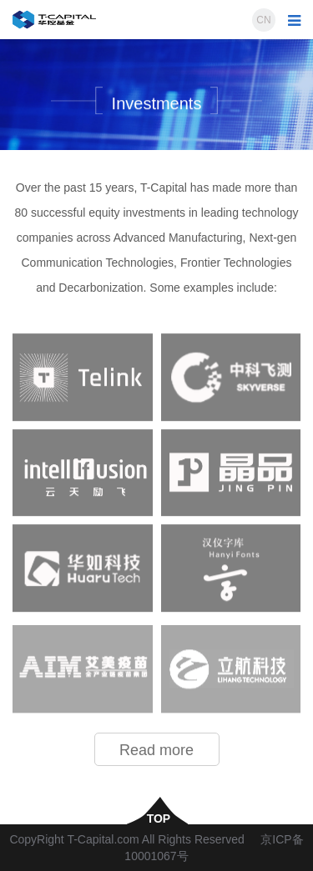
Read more (156, 750)
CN (263, 20)
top (157, 818)
